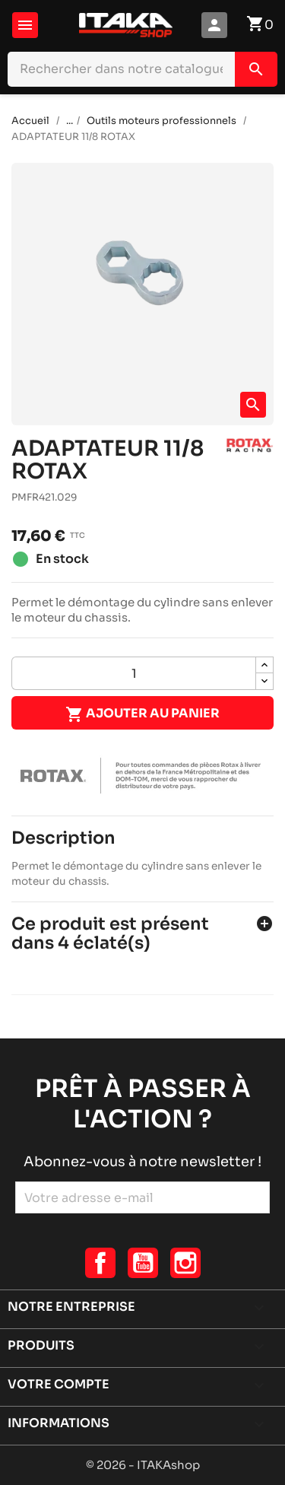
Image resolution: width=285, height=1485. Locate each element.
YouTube (143, 1263)
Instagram (185, 1263)
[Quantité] (133, 673)
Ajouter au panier (142, 714)
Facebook (100, 1263)
